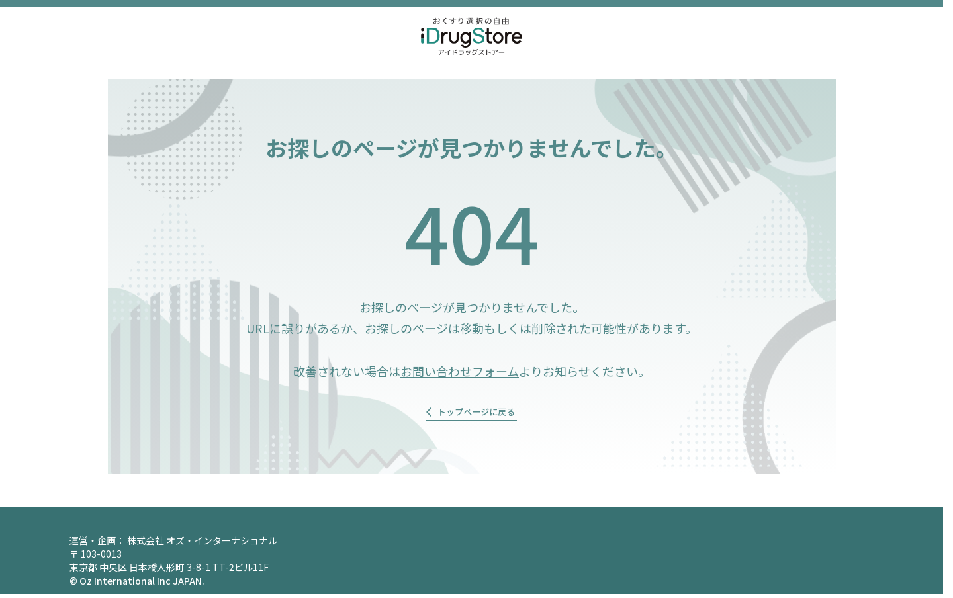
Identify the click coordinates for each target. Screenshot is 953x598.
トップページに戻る (476, 414)
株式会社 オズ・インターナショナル (202, 544)
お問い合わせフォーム (459, 371)
